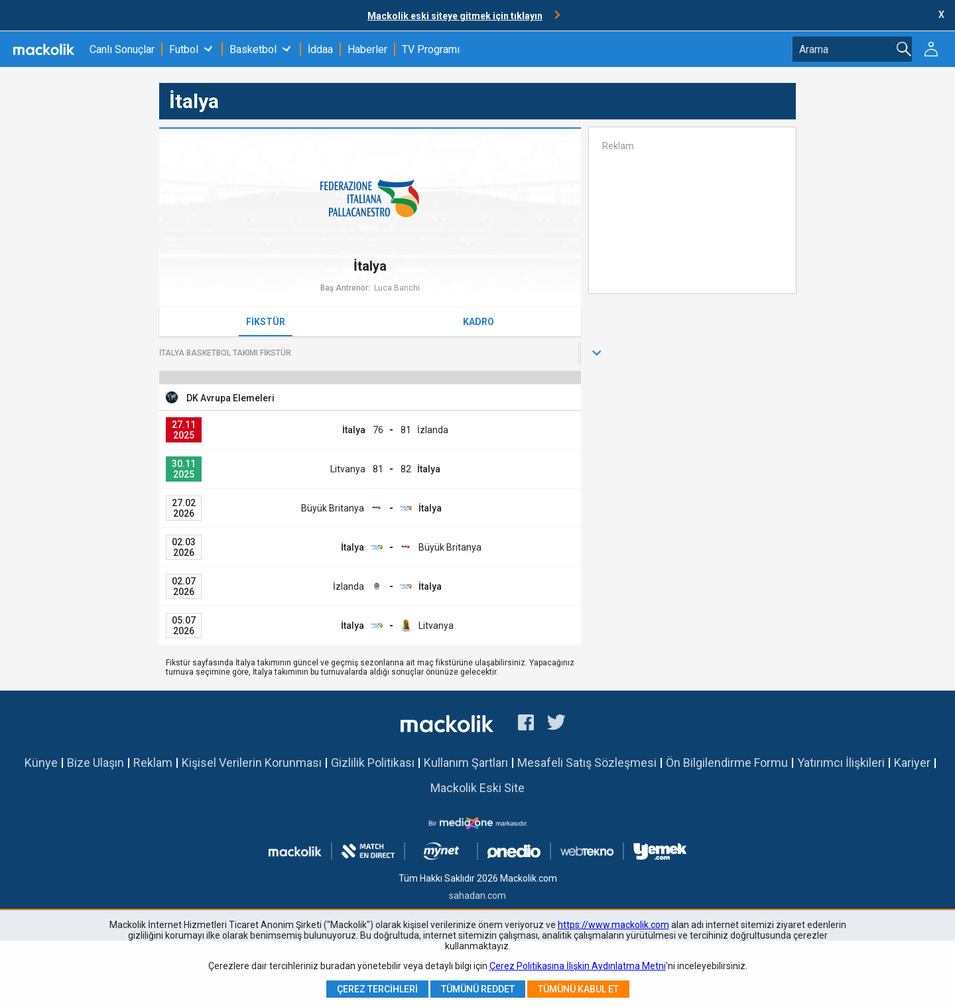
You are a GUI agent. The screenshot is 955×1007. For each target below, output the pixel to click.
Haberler (367, 49)
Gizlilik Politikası (372, 763)
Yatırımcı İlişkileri (841, 763)
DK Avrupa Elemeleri (230, 398)
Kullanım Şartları (466, 763)
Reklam (152, 763)
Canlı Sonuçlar (122, 49)
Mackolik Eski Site (477, 788)
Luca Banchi (397, 288)
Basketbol (253, 49)
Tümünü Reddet (478, 989)
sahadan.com (477, 895)
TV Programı (431, 49)
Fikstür (265, 321)
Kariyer (912, 763)
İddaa (320, 49)
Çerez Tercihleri (377, 989)
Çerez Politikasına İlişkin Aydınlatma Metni (577, 966)
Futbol (183, 49)
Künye (41, 763)
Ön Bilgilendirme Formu (727, 763)
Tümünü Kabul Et (578, 989)
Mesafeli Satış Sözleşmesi (587, 763)
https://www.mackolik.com (613, 924)
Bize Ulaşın (95, 763)
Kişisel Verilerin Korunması (252, 763)
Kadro (478, 321)
